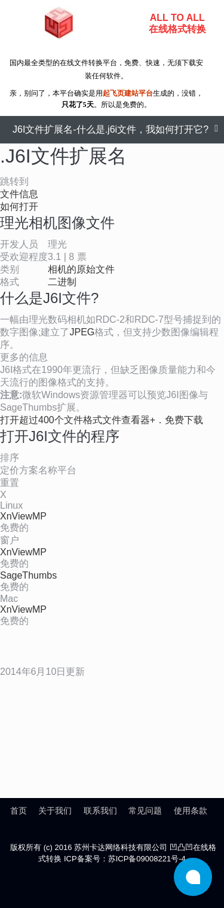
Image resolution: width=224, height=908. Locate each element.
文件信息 (19, 194)
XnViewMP (23, 516)
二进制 (62, 282)
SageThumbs (28, 575)
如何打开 (19, 206)
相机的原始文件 (81, 269)
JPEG (81, 332)
